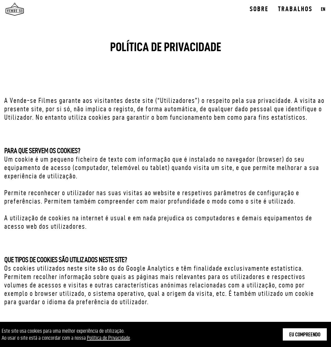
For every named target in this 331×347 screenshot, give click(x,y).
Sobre (259, 9)
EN (323, 9)
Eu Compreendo (304, 334)
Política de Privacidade (108, 338)
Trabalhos (295, 9)
